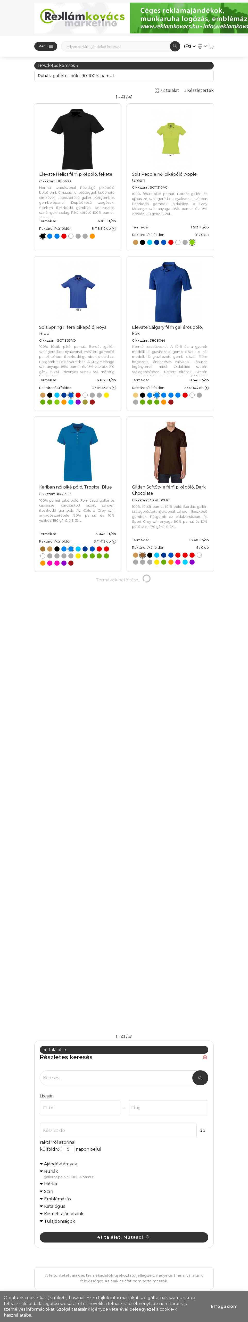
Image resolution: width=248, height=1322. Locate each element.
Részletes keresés (58, 65)
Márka (50, 991)
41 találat (55, 856)
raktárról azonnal (58, 949)
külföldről (50, 956)
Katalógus (54, 1013)
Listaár (46, 903)
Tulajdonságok (59, 1028)
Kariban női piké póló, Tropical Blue (75, 487)
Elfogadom (224, 1306)
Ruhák (126, 981)
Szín (48, 998)
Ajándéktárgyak (60, 971)
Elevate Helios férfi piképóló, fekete (75, 174)
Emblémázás (57, 1006)
